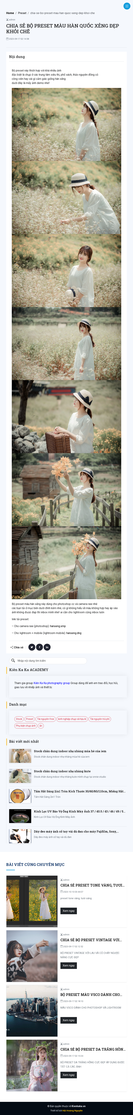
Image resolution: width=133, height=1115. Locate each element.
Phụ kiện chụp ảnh (26, 725)
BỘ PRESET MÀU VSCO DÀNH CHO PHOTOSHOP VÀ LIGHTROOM (74, 994)
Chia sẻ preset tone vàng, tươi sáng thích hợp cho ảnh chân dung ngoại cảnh (80, 885)
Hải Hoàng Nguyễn (72, 1110)
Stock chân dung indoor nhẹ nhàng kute (62, 771)
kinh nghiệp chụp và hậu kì (72, 719)
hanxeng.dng (73, 633)
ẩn (40, 725)
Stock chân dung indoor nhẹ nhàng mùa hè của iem (70, 751)
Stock (19, 719)
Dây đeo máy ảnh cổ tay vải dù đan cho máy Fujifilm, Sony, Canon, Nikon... (75, 832)
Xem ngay (53, 910)
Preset (22, 13)
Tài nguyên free (45, 719)
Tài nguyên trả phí (99, 719)
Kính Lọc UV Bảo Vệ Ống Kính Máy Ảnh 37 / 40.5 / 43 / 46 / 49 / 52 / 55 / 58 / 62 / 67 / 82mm (80, 811)
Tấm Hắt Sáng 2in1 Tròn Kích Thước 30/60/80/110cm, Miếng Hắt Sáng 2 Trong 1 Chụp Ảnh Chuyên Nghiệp (78, 791)
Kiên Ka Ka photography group (52, 683)
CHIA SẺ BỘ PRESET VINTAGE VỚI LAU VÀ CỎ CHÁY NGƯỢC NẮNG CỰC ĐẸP (83, 940)
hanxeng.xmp (58, 626)
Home (10, 13)
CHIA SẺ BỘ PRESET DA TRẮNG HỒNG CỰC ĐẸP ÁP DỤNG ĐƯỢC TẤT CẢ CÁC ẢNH (85, 1049)
